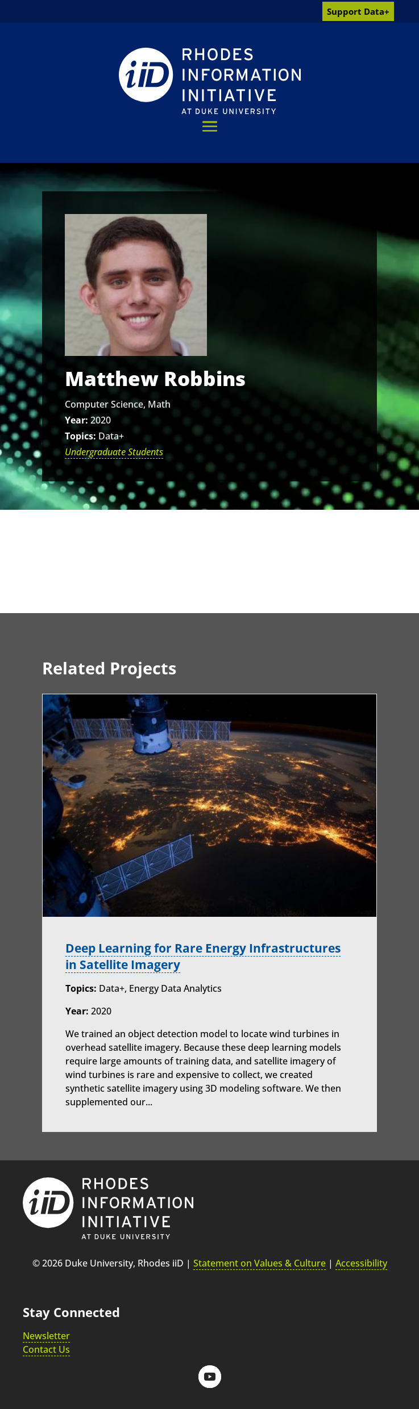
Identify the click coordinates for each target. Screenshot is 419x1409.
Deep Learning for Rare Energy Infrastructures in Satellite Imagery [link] (209, 956)
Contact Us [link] (46, 1349)
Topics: (80, 436)
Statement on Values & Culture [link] (259, 1263)
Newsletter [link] (46, 1335)
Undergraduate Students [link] (114, 452)
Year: (76, 420)
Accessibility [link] (361, 1263)
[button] (210, 126)
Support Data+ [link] (358, 11)
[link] (210, 81)
